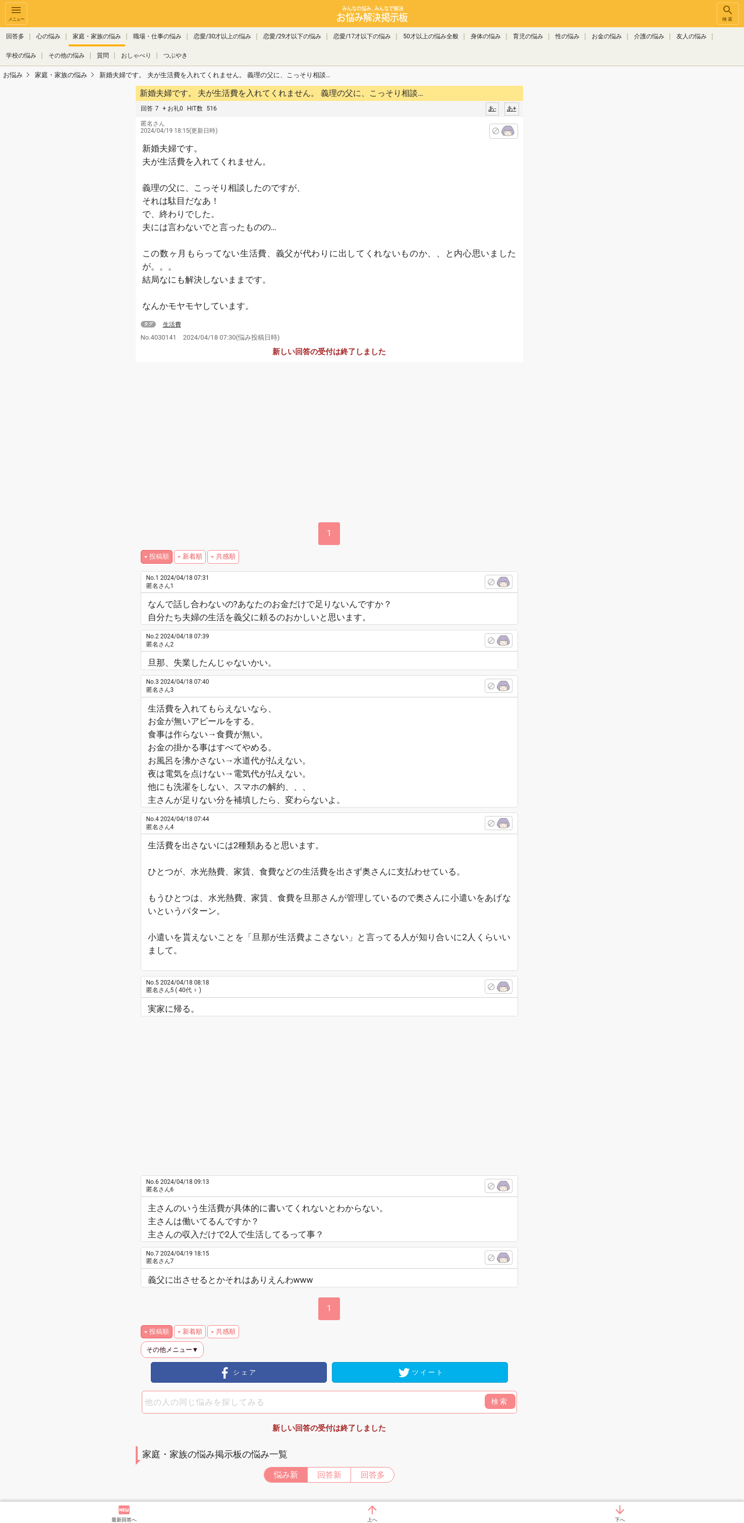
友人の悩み (691, 36)
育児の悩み (528, 36)
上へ (372, 1519)
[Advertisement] (594, 235)
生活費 (172, 324)
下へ (620, 1519)
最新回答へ (124, 1519)
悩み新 (286, 1475)
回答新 (329, 1475)
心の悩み (48, 36)
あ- (492, 108)
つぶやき (175, 54)
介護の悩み (649, 36)
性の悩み (567, 36)
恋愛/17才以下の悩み (362, 36)
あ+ (512, 108)
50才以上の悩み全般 (431, 36)
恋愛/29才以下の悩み (292, 36)
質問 (103, 54)
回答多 (15, 36)
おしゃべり (136, 54)
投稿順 (159, 556)
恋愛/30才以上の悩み (222, 36)
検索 (728, 13)
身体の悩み (486, 36)
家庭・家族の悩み (97, 36)
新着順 (192, 556)
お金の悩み (607, 36)
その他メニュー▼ (172, 1349)
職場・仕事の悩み (157, 36)
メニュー (16, 13)
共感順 (226, 556)
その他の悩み (66, 54)
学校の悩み (21, 54)
